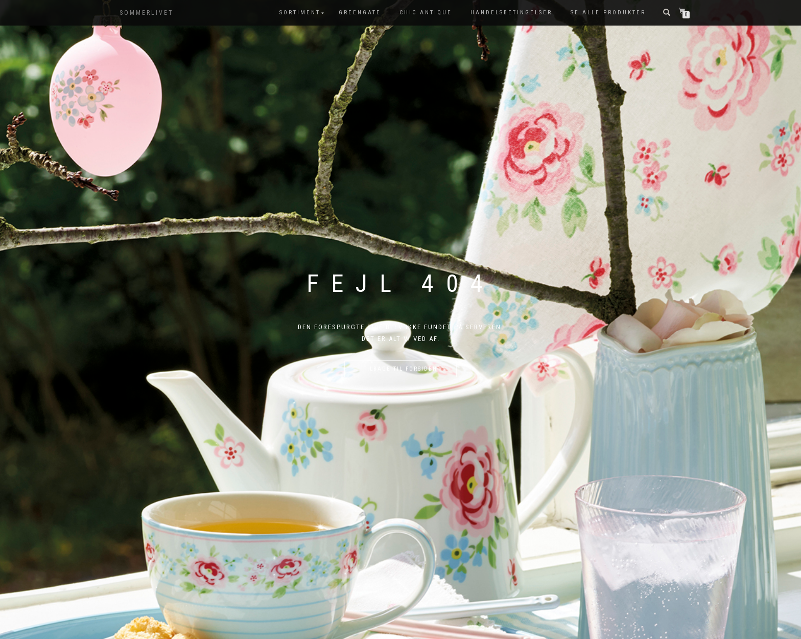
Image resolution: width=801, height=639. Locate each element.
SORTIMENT (299, 12)
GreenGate (360, 12)
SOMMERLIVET (147, 12)
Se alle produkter (608, 12)
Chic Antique (425, 12)
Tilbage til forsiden (400, 369)
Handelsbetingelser (511, 12)
